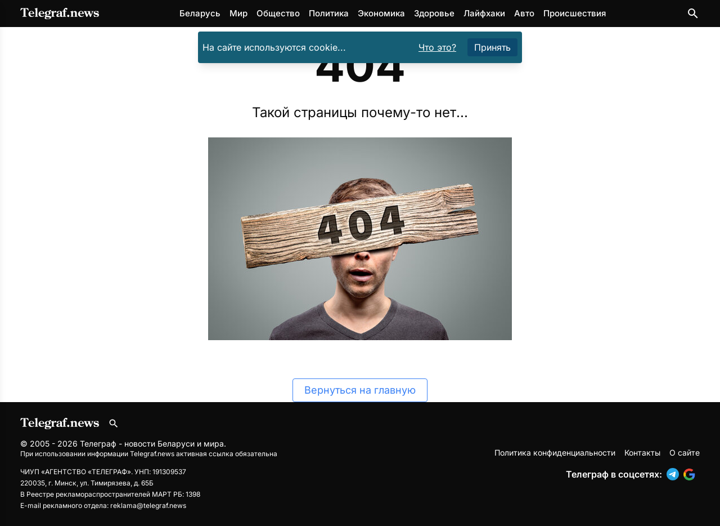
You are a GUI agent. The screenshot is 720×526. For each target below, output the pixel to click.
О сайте (684, 452)
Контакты (642, 452)
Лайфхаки (484, 13)
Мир (239, 13)
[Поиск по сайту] (693, 13)
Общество (278, 13)
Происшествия (574, 13)
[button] (675, 474)
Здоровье (434, 13)
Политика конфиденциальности (554, 452)
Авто (524, 13)
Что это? (437, 47)
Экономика (381, 13)
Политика (329, 13)
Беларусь (199, 13)
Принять (492, 47)
